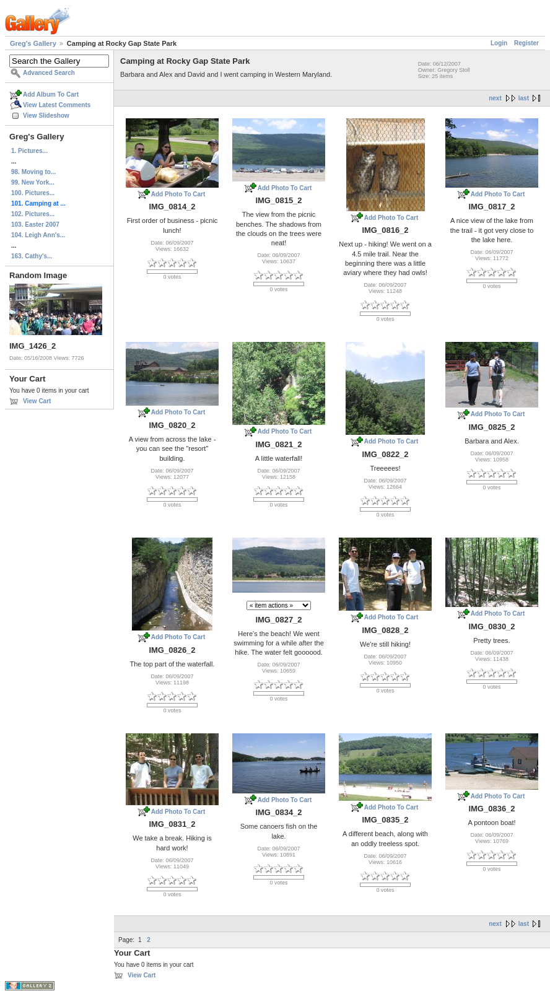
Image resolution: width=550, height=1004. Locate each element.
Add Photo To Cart (178, 194)
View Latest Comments (56, 105)
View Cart (37, 401)
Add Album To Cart (51, 94)
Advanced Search (49, 72)
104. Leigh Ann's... (38, 235)
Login (499, 43)
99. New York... (33, 182)
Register (526, 43)
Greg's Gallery (33, 43)
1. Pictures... (29, 150)
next (495, 98)
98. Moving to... (33, 171)
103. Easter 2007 (35, 224)
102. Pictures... (33, 214)
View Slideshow (46, 115)
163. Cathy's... (31, 256)
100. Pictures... (33, 193)
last (523, 98)
